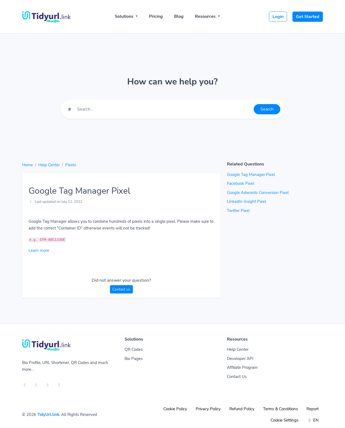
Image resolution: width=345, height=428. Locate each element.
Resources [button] (206, 16)
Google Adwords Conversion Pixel (258, 192)
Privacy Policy (208, 409)
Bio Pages (134, 358)
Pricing (156, 16)
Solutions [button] (124, 16)
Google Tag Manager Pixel (251, 174)
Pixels (70, 165)
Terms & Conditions (280, 409)
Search (267, 109)
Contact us (121, 289)
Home (27, 165)
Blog (179, 16)
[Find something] (164, 109)
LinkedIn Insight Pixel (246, 201)
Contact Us (237, 376)
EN (313, 420)
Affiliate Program (242, 367)
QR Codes (134, 349)
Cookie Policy (175, 409)
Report (312, 409)
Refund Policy (241, 409)
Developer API (240, 358)
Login (278, 17)
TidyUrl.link (48, 414)
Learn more (39, 250)
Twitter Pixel (238, 210)
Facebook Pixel (240, 183)
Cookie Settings (284, 420)
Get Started (307, 17)
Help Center (49, 165)
